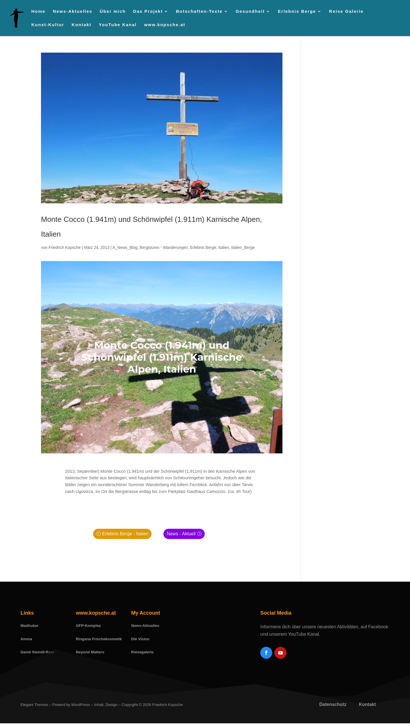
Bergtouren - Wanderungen (164, 247)
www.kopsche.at (164, 25)
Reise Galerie (346, 11)
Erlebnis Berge (297, 11)
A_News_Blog (125, 247)
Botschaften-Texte (199, 11)
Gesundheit (250, 11)
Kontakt (82, 25)
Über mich (113, 11)
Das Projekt (148, 11)
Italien (223, 247)
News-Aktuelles (73, 11)
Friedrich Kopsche (64, 247)
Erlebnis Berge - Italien (125, 533)
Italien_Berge (243, 247)
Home (38, 11)
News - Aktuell (181, 533)
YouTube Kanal (118, 25)
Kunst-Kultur (47, 25)
